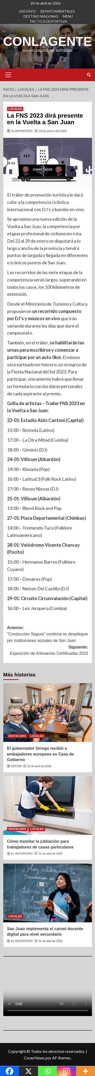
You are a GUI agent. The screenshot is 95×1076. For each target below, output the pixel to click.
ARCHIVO (27, 11)
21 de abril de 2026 (50, 940)
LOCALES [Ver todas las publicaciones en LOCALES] (15, 108)
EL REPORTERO (22, 131)
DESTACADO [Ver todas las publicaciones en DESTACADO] (17, 735)
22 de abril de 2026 (50, 853)
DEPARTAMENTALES (57, 11)
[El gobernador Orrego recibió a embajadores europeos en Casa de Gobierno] (47, 712)
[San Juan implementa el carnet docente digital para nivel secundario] (47, 893)
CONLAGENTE (47, 42)
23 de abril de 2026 (39, 766)
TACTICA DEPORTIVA (48, 21)
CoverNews (34, 1057)
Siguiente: (47, 651)
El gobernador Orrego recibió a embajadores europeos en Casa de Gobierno (40, 754)
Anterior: (47, 635)
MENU (68, 16)
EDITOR (16, 766)
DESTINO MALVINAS (41, 16)
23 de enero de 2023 (53, 131)
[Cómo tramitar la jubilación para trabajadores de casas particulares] (47, 805)
